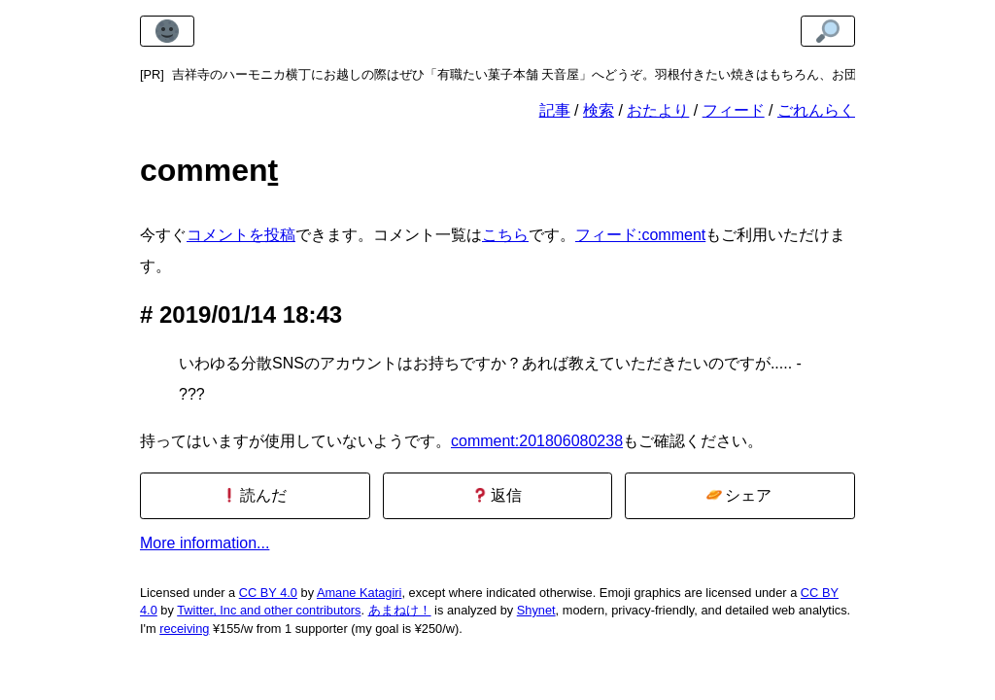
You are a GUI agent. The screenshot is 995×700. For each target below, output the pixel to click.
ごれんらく (816, 110)
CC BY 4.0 (268, 592)
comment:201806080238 (537, 441)
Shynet (536, 610)
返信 (497, 495)
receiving (184, 628)
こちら (505, 235)
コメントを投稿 (241, 235)
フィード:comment (640, 235)
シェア (739, 495)
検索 (598, 110)
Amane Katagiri (359, 592)
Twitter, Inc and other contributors (268, 610)
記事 (554, 110)
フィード (734, 110)
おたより (658, 110)
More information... (204, 543)
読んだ (254, 495)
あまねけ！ (399, 610)
